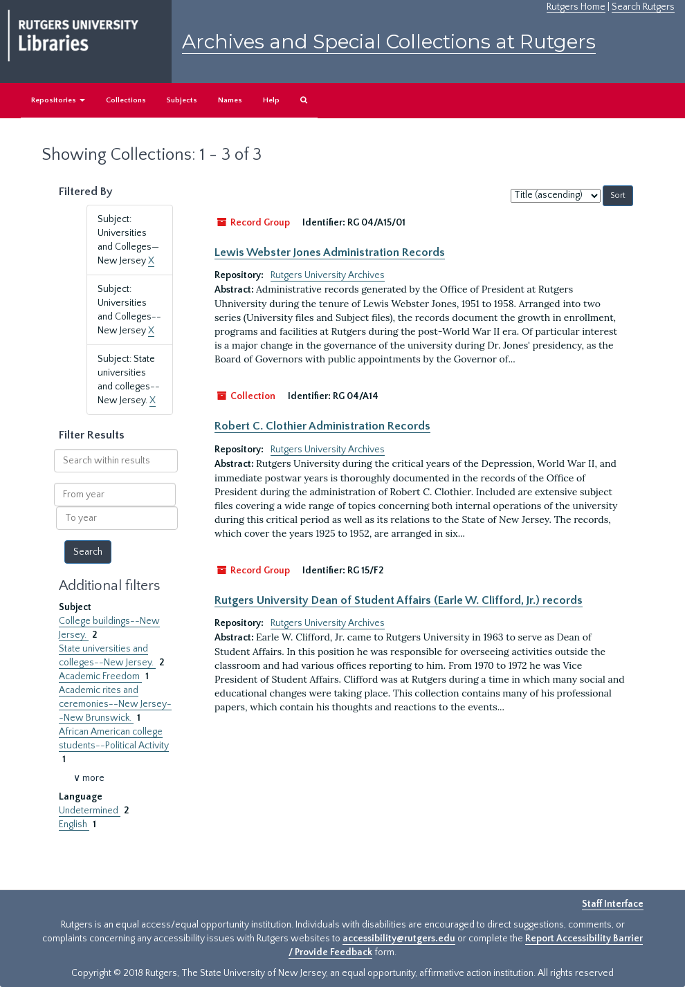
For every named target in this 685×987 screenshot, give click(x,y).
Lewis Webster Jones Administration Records (329, 252)
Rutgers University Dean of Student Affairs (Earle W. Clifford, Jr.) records (398, 600)
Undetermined (89, 810)
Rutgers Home (576, 6)
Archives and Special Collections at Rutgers (389, 41)
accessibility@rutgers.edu (398, 938)
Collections (126, 100)
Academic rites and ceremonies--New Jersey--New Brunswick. (115, 704)
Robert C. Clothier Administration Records (322, 426)
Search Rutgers (643, 6)
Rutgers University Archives (328, 275)
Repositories (58, 100)
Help (271, 100)
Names (230, 100)
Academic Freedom (100, 676)
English (74, 824)
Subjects (182, 100)
